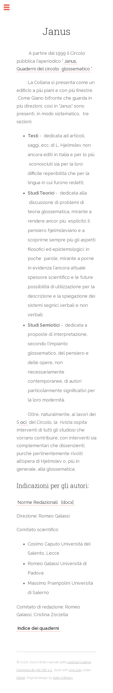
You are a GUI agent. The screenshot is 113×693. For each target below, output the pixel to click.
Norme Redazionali (38, 502)
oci (23, 422)
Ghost (21, 678)
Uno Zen (75, 670)
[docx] (67, 502)
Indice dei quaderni (38, 628)
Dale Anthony (63, 678)
